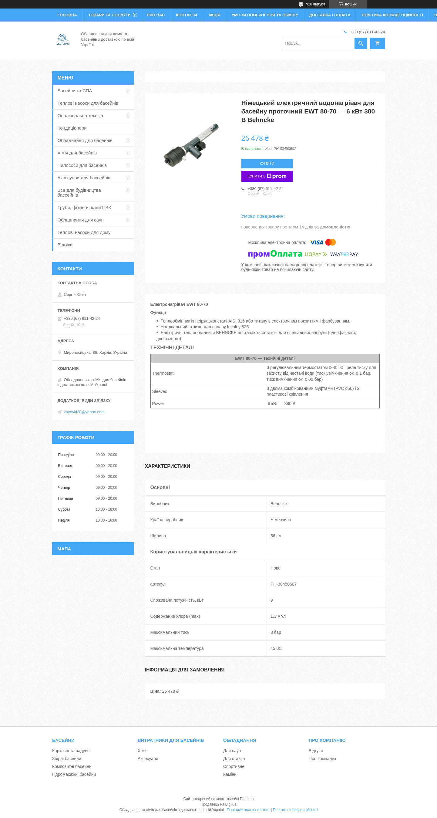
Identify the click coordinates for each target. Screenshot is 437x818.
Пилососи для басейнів (82, 165)
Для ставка (234, 758)
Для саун (232, 750)
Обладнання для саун (81, 219)
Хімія (143, 750)
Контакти (186, 15)
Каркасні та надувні (71, 750)
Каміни (230, 774)
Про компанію (322, 758)
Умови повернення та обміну (265, 15)
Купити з (267, 176)
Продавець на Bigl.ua (218, 804)
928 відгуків (315, 4)
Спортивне (233, 766)
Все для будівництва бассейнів (79, 193)
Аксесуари (148, 758)
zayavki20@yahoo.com (84, 412)
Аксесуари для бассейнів (84, 177)
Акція (214, 15)
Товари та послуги (109, 15)
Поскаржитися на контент (248, 810)
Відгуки (65, 244)
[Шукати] (361, 43)
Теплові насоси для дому (84, 232)
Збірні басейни (66, 758)
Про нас (156, 15)
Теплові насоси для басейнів (88, 103)
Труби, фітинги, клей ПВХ (84, 207)
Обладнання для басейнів (85, 140)
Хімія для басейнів (77, 152)
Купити (267, 163)
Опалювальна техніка (80, 115)
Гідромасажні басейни (74, 774)
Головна (67, 15)
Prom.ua (247, 799)
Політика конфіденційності (392, 15)
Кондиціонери (72, 127)
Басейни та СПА (75, 90)
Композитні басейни (72, 766)
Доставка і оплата (330, 15)
